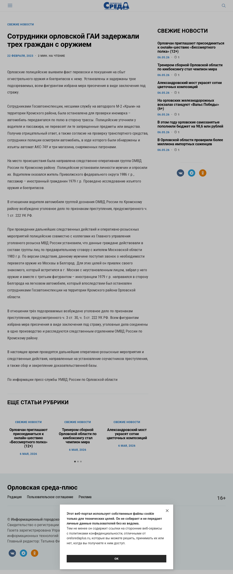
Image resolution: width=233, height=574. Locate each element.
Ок (116, 558)
